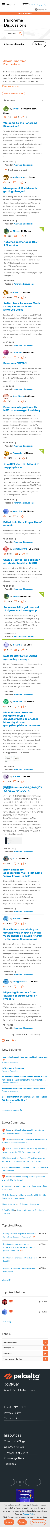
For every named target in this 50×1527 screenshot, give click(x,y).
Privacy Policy (28, 1514)
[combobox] (14, 33)
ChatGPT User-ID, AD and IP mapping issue (21, 465)
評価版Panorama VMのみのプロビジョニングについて (22, 789)
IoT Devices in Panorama (13, 1068)
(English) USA (41, 9)
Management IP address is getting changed (20, 190)
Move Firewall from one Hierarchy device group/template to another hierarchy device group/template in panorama (21, 719)
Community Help (14, 1446)
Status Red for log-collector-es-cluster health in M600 (22, 561)
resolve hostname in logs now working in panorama (24, 1057)
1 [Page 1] (24, 1035)
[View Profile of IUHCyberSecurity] (9, 1195)
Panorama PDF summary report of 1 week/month (23, 1088)
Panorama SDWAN (15, 363)
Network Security (15, 44)
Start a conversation (13, 93)
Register (25, 5)
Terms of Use (11, 1418)
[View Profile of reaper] (9, 1129)
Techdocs (10, 1463)
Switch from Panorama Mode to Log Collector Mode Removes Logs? (21, 306)
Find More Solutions (10, 1110)
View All (5, 1280)
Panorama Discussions (23, 165)
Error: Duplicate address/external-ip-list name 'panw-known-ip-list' (22, 872)
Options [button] (38, 44)
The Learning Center (16, 1452)
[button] (9, 1522)
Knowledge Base (14, 1458)
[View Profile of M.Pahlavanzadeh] (9, 1158)
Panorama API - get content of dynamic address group (21, 609)
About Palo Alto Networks (19, 1390)
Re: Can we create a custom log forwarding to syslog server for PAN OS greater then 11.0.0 (19, 1247)
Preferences (38, 1522)
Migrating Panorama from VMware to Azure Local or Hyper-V (19, 995)
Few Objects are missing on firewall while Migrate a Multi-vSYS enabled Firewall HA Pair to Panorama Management (22, 934)
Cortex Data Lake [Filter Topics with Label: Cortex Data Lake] (10, 1342)
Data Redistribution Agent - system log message (21, 657)
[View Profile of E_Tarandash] (7, 1185)
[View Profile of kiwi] (3, 1167)
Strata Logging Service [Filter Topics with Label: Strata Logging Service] (12, 1359)
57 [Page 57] (32, 1035)
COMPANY (11, 1384)
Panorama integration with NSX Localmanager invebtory (21, 408)
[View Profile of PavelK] (8, 1139)
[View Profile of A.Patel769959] (8, 1210)
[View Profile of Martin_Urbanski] (8, 1204)
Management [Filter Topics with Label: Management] (8, 1348)
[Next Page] (38, 1034)
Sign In (33, 5)
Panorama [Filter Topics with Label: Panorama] (7, 1353)
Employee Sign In (42, 5)
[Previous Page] (18, 1034)
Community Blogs (14, 1441)
